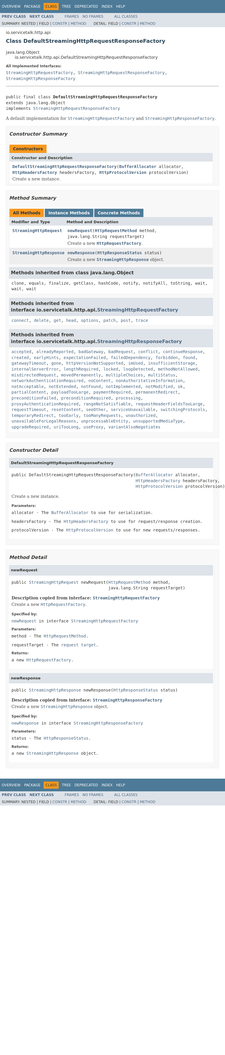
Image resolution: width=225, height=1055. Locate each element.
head (71, 320)
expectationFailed (85, 357)
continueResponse (183, 351)
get (57, 320)
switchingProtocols (183, 409)
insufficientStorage (171, 363)
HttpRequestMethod (116, 230)
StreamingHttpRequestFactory (39, 72)
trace (142, 320)
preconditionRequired (86, 398)
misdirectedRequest (33, 375)
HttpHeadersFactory (34, 172)
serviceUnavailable (133, 409)
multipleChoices (124, 375)
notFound (91, 386)
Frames (72, 16)
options (89, 320)
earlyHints (46, 357)
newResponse (81, 252)
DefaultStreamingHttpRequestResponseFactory (64, 166)
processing (128, 398)
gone (56, 363)
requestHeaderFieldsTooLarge (169, 404)
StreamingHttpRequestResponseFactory (121, 72)
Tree (66, 6)
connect (20, 320)
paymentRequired (111, 392)
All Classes (126, 16)
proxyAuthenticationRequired (45, 404)
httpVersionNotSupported (94, 363)
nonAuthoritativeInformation (149, 380)
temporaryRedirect (32, 415)
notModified (159, 386)
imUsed (135, 363)
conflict (148, 351)
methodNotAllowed (178, 369)
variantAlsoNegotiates (134, 427)
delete (41, 320)
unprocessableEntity (104, 421)
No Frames (92, 16)
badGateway (91, 351)
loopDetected (138, 369)
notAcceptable (27, 386)
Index (107, 6)
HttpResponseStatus (119, 252)
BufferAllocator (137, 166)
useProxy (93, 427)
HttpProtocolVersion (122, 172)
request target (78, 645)
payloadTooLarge (69, 392)
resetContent (66, 409)
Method (78, 24)
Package (32, 6)
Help (120, 6)
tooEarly (68, 415)
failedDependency (130, 357)
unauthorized (140, 415)
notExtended (62, 386)
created (20, 357)
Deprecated (86, 6)
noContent (99, 380)
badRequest (120, 351)
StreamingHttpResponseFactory (40, 78)
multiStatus (162, 375)
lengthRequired (81, 369)
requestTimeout (28, 409)
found (189, 357)
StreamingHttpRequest (37, 230)
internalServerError (35, 369)
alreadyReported (54, 351)
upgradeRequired (30, 427)
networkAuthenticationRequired (47, 380)
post (126, 320)
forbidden (166, 357)
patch (109, 320)
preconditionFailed (33, 398)
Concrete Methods (119, 213)
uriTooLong (66, 427)
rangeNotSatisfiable (106, 404)
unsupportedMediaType (158, 421)
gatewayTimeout (28, 363)
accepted (21, 351)
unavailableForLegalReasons (43, 421)
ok (180, 386)
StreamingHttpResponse (38, 252)
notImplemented (123, 386)
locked (110, 369)
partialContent (28, 392)
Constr (59, 24)
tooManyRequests (101, 415)
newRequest (79, 230)
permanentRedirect (156, 392)
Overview (11, 6)
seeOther (96, 409)
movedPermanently (81, 375)
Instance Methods (69, 213)
